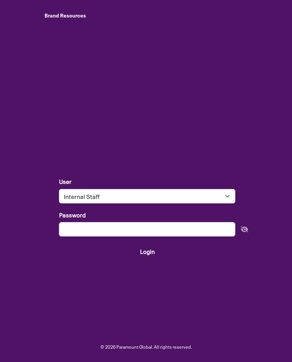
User (65, 182)
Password (72, 215)
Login (147, 251)
